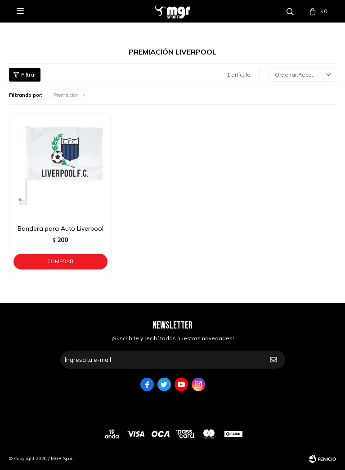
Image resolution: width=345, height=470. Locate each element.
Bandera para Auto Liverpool (60, 228)
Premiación (66, 95)
